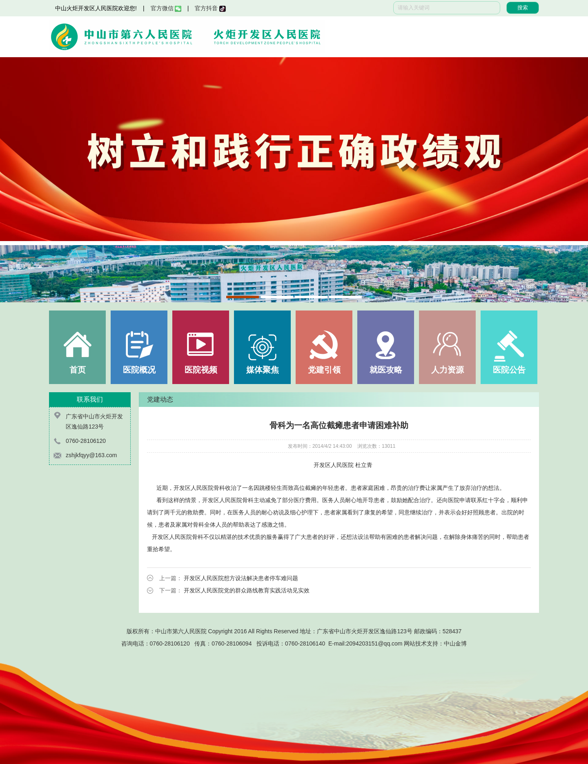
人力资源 (447, 369)
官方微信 (166, 8)
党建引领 (324, 369)
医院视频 (201, 369)
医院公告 (509, 369)
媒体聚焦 (262, 369)
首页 (77, 369)
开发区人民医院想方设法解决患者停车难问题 (241, 578)
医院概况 (139, 369)
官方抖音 (210, 8)
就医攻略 (386, 369)
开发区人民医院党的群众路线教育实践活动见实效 (247, 590)
